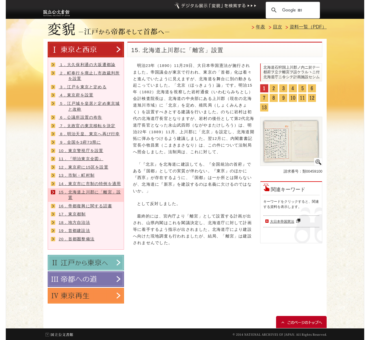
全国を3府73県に (80, 142)
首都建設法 (74, 231)
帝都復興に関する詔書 (85, 206)
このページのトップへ (301, 322)
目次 (277, 26)
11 (302, 98)
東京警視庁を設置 (81, 151)
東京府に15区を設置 (83, 167)
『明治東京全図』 (81, 159)
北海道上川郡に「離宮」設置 (90, 195)
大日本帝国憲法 (286, 222)
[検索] (292, 10)
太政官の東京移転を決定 (87, 126)
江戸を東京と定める (83, 87)
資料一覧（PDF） (308, 26)
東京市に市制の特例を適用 (90, 184)
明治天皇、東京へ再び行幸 (89, 134)
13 (264, 107)
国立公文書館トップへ (56, 12)
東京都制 (72, 214)
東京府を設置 (76, 95)
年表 (260, 26)
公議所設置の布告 (80, 117)
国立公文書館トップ (59, 334)
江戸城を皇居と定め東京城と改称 (89, 106)
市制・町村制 (77, 175)
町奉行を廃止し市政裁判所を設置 (89, 76)
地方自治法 (74, 222)
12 (312, 98)
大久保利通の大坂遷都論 (87, 65)
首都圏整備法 (77, 239)
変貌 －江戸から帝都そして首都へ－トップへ (108, 29)
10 (293, 98)
